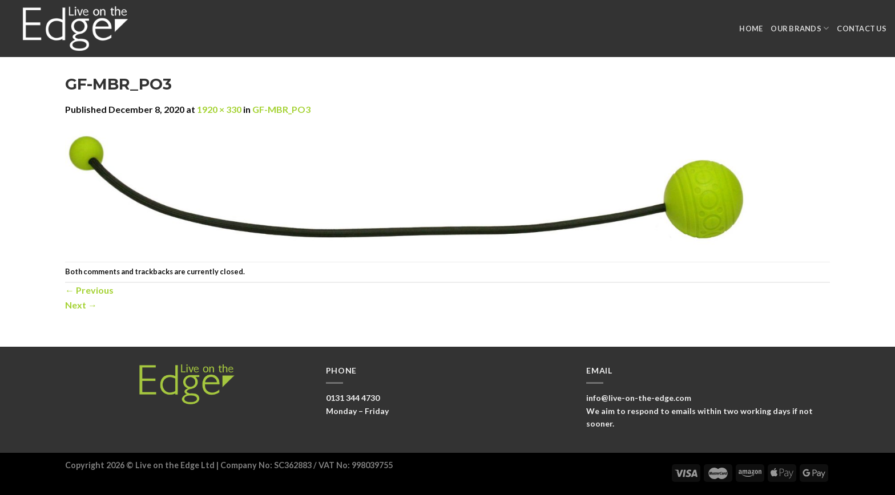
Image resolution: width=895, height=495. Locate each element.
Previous (89, 290)
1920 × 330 (219, 109)
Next (81, 304)
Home (751, 28)
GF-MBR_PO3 (281, 109)
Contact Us (861, 28)
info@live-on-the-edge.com (638, 398)
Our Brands (800, 28)
